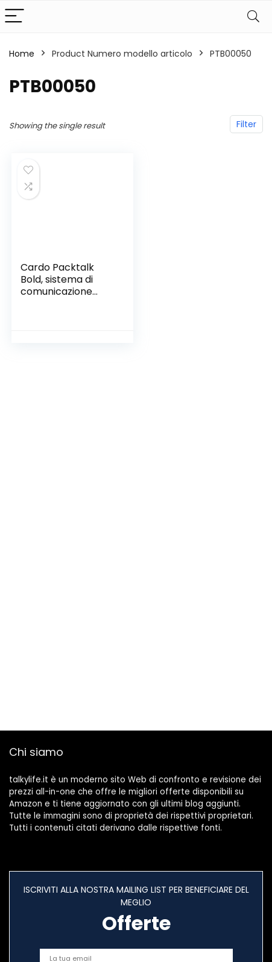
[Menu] (14, 17)
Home (21, 54)
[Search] (253, 17)
